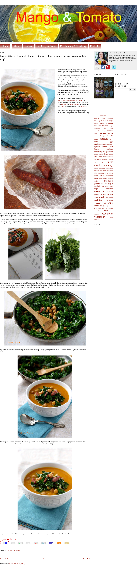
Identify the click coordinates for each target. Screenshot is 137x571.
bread (110, 123)
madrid (111, 159)
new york (110, 170)
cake (104, 128)
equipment (97, 147)
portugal (104, 178)
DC (111, 136)
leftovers (106, 156)
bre (106, 123)
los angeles (97, 159)
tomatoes (110, 208)
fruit (104, 152)
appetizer (103, 116)
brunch (105, 126)
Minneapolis (109, 168)
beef (102, 121)
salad (101, 197)
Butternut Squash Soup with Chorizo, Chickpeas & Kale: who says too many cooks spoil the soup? (43, 58)
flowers (96, 149)
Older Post (86, 559)
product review (100, 183)
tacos (99, 208)
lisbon (111, 156)
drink (96, 142)
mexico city (102, 168)
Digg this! (13, 542)
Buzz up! (66, 542)
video (111, 217)
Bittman (96, 123)
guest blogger (103, 154)
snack (96, 205)
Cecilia (83, 106)
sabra (96, 197)
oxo (111, 173)
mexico (96, 168)
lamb (95, 157)
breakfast (97, 126)
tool (95, 211)
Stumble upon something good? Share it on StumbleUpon (20, 542)
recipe (111, 186)
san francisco (109, 197)
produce (108, 180)
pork (100, 178)
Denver (96, 139)
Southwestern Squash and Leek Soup (69, 100)
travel (106, 210)
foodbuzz (110, 149)
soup (102, 205)
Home (45, 559)
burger (111, 126)
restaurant (99, 191)
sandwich (98, 200)
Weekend (97, 220)
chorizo (62, 106)
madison (105, 159)
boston (102, 123)
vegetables (107, 213)
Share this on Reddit (28, 542)
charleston (97, 131)
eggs (111, 141)
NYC (95, 173)
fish (111, 146)
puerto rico (105, 186)
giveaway (109, 152)
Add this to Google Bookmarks (36, 542)
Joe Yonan (64, 104)
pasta (102, 175)
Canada (111, 128)
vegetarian (99, 216)
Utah (111, 211)
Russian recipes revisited (103, 194)
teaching (104, 208)
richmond (110, 192)
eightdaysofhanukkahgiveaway (103, 144)
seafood (97, 203)
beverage (109, 121)
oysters (96, 175)
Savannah (110, 200)
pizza (96, 178)
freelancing (98, 152)
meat (110, 161)
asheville (96, 118)
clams (95, 133)
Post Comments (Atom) (17, 563)
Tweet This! (43, 542)
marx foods (99, 162)
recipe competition (103, 189)
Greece (96, 154)
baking (96, 121)
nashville (96, 170)
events (105, 146)
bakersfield (110, 118)
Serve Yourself (74, 104)
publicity (97, 186)
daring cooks (104, 136)
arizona (111, 116)
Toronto (100, 211)
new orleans (103, 170)
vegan (96, 214)
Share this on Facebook (51, 542)
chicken (110, 131)
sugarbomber (109, 206)
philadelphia (109, 175)
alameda (96, 116)
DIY (111, 139)
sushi (95, 208)
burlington (97, 128)
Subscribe (59, 542)
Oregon (100, 173)
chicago (103, 131)
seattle (104, 203)
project (110, 184)
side (110, 202)
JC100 (111, 154)
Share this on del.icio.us (5, 542)
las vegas (101, 157)
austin (103, 118)
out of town (106, 173)
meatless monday (103, 165)
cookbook (103, 133)
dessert (104, 138)
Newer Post (4, 559)
